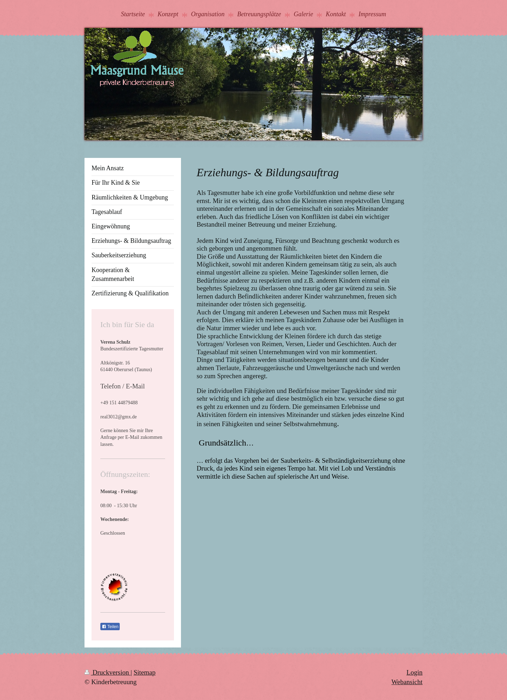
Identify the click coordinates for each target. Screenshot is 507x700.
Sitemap (144, 672)
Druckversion (107, 672)
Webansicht (407, 682)
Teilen (110, 626)
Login (415, 672)
